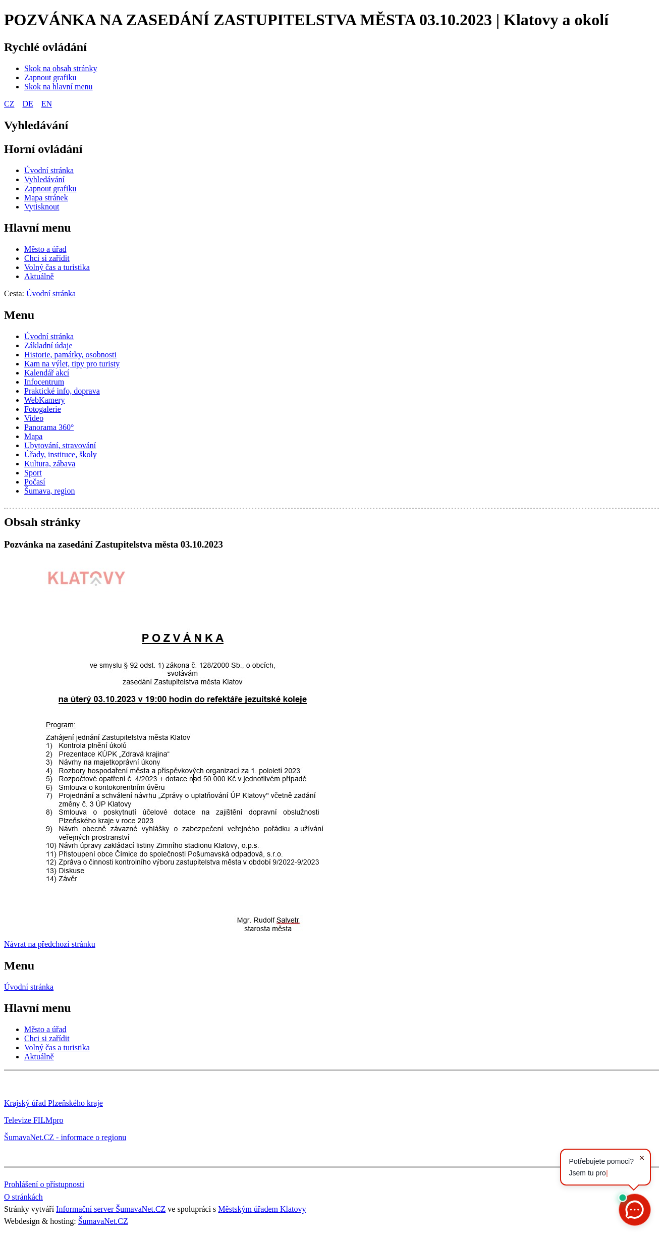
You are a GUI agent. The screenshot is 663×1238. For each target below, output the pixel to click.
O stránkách (23, 1197)
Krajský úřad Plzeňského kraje (53, 1103)
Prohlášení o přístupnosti (44, 1184)
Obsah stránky (42, 521)
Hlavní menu (37, 227)
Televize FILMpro (34, 1120)
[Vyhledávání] (44, 179)
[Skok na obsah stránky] (60, 68)
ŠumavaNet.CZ (103, 1221)
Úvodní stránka (28, 987)
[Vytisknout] (41, 206)
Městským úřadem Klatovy (262, 1209)
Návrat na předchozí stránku (49, 944)
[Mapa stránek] (46, 197)
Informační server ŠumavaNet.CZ (110, 1209)
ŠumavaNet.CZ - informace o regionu (65, 1137)
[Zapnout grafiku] (50, 77)
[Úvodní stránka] (49, 170)
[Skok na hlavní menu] (58, 86)
